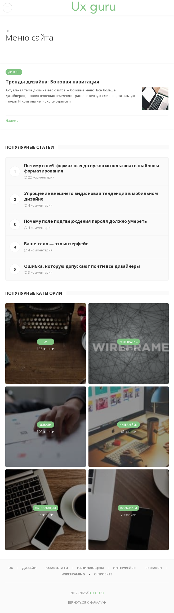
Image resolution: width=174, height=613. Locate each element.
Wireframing (73, 574)
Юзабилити (57, 568)
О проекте (103, 574)
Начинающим (90, 568)
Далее (12, 120)
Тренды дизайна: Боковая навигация (52, 81)
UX (10, 568)
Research (153, 568)
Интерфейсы (124, 568)
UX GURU (97, 593)
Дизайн (14, 72)
